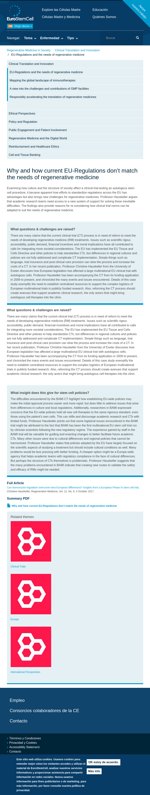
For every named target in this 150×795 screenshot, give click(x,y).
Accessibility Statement (24, 747)
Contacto (18, 720)
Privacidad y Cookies (23, 742)
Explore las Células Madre (61, 10)
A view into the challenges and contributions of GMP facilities (49, 88)
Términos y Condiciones (25, 738)
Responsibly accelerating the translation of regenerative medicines (53, 97)
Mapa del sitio (18, 756)
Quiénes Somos (104, 17)
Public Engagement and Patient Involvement (38, 130)
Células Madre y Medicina (61, 17)
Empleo (17, 700)
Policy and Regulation (23, 121)
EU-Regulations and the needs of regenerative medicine (46, 72)
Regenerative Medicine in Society (29, 50)
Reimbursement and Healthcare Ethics (34, 146)
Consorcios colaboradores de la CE (44, 710)
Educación (100, 10)
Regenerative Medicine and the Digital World (38, 138)
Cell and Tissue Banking (24, 154)
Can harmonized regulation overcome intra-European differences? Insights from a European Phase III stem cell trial (73, 487)
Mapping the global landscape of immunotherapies (43, 80)
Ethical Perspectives (22, 113)
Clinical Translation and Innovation (77, 50)
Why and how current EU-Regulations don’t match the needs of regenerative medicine (64, 505)
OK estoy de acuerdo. (103, 765)
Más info (94, 774)
